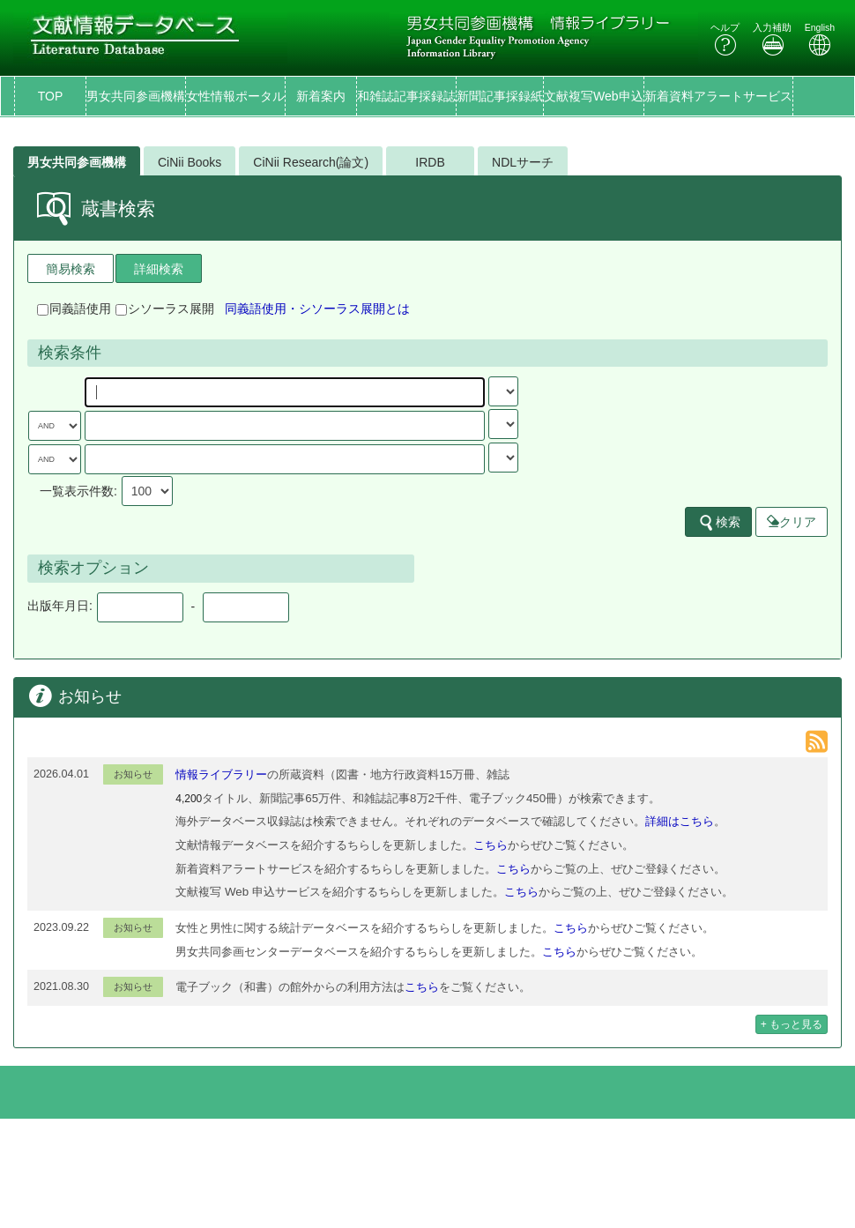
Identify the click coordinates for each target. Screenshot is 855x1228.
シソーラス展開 (164, 308)
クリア (791, 522)
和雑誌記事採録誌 (406, 96)
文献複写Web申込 (593, 96)
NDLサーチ (523, 162)
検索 (719, 523)
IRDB (429, 162)
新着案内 (321, 96)
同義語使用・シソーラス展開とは (317, 308)
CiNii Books (189, 162)
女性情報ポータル (235, 96)
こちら (490, 845)
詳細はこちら (679, 821)
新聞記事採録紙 (500, 96)
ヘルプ (725, 39)
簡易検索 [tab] (70, 269)
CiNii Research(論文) (310, 162)
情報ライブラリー (221, 774)
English (820, 39)
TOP (50, 96)
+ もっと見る (791, 1024)
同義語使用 (74, 308)
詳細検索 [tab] (158, 269)
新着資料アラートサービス (718, 96)
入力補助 (772, 39)
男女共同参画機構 (135, 96)
